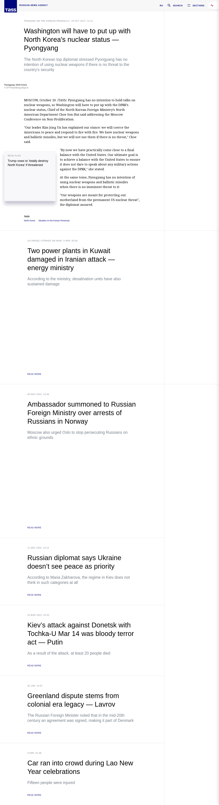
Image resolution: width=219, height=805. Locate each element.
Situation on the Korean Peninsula (53, 221)
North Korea (29, 221)
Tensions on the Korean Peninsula (47, 21)
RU (161, 5)
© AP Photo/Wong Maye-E (16, 88)
